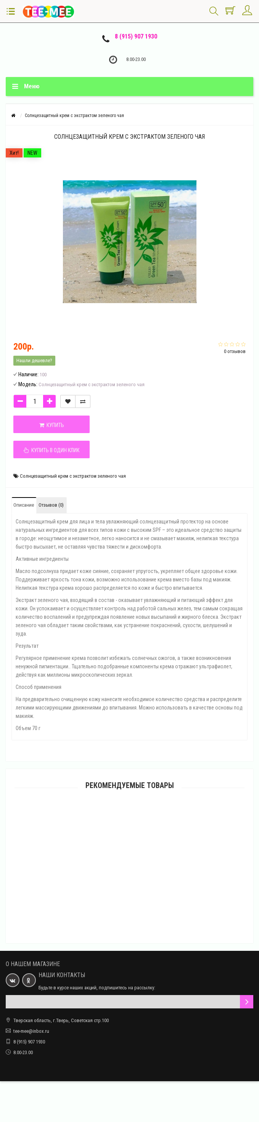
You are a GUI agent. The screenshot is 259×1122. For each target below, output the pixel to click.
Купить (51, 425)
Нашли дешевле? (34, 360)
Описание (23, 505)
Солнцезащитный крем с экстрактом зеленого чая (73, 476)
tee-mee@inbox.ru (31, 1031)
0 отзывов (235, 351)
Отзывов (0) (51, 505)
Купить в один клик (51, 450)
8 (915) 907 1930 (136, 36)
